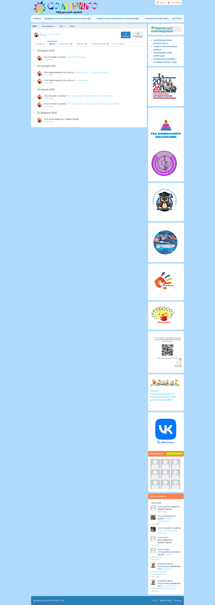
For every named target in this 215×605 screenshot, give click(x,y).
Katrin (160, 528)
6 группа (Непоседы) (76, 57)
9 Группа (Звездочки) (165, 519)
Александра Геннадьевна (164, 550)
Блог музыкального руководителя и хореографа (89, 96)
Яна (46, 57)
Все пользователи (174, 454)
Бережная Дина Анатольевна (165, 565)
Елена (161, 506)
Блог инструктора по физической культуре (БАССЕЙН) (92, 104)
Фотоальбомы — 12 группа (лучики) (91, 72)
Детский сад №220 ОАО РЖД (45, 600)
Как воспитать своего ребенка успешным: (163, 587)
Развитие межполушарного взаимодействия (160, 571)
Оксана (161, 516)
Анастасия (163, 537)
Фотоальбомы (80, 80)
